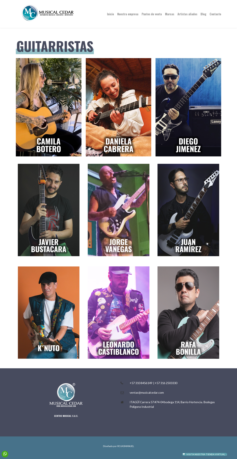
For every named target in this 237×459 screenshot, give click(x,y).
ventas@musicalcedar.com (147, 392)
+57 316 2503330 (166, 383)
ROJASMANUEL (125, 446)
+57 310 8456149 (141, 383)
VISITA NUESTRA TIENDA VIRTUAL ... (204, 454)
